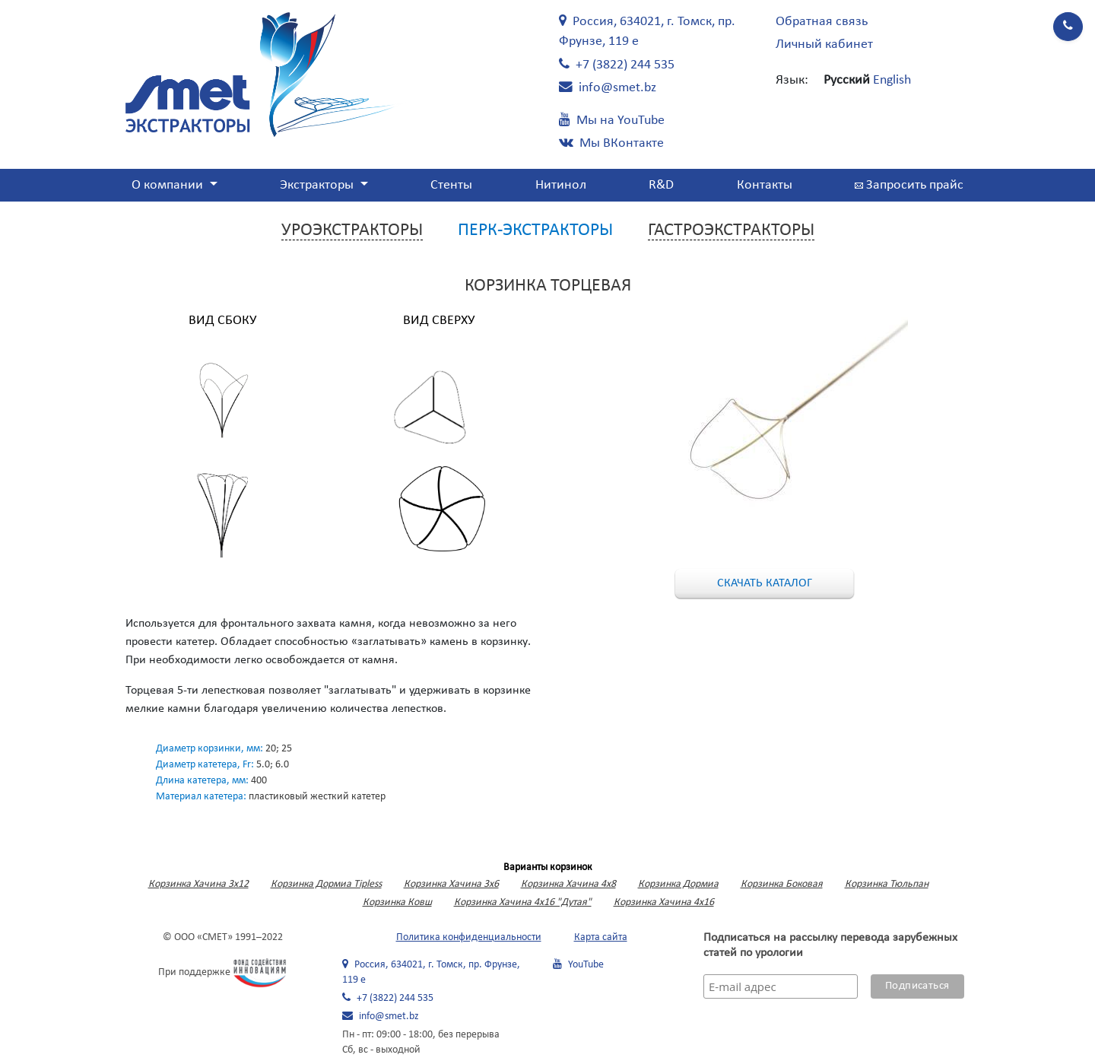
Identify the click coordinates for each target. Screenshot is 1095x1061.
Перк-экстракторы (535, 230)
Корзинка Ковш (397, 902)
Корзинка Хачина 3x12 (198, 884)
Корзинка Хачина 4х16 (664, 902)
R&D (661, 185)
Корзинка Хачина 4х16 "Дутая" (523, 902)
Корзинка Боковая (782, 884)
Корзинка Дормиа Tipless (326, 884)
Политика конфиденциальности (468, 937)
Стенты (451, 185)
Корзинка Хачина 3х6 (451, 884)
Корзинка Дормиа (678, 884)
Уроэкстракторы (352, 230)
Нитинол (560, 185)
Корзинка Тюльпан (886, 884)
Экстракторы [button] (318, 185)
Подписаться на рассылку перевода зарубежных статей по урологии (830, 945)
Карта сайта (600, 937)
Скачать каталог (764, 583)
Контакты (764, 185)
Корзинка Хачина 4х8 (568, 884)
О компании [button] (169, 185)
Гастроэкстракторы (731, 230)
